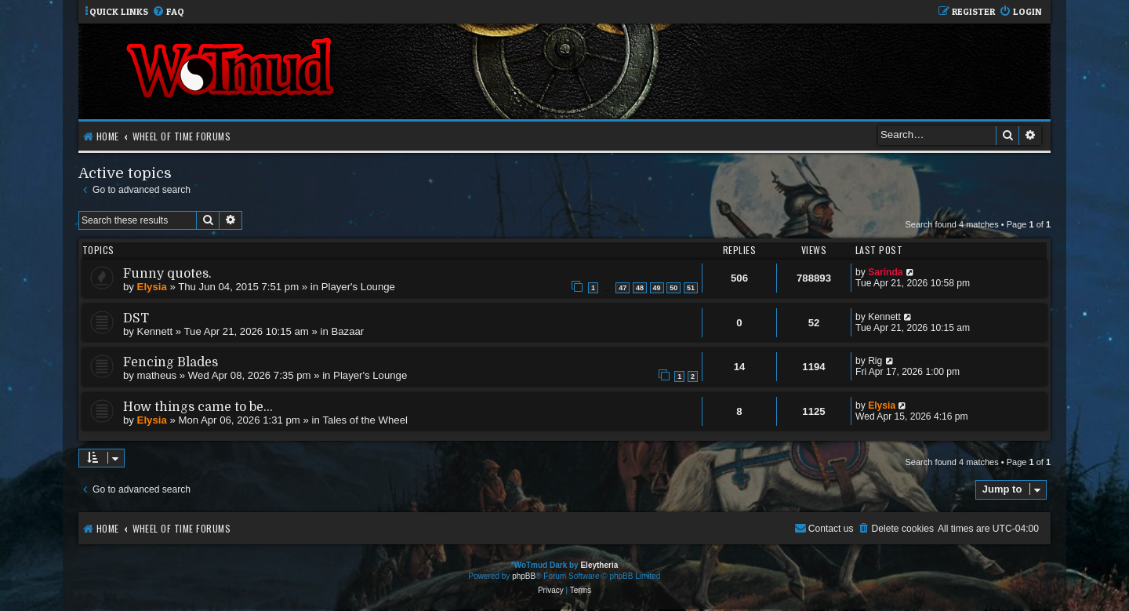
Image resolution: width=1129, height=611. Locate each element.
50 (673, 288)
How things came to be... (198, 407)
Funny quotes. (167, 274)
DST (136, 318)
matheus (157, 375)
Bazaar (347, 331)
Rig (875, 360)
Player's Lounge (358, 287)
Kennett (154, 331)
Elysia (152, 287)
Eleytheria (599, 565)
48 (640, 288)
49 (657, 288)
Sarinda (885, 272)
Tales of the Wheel (365, 420)
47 (622, 288)
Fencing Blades (170, 362)
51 (691, 288)
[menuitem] (168, 12)
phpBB (523, 576)
